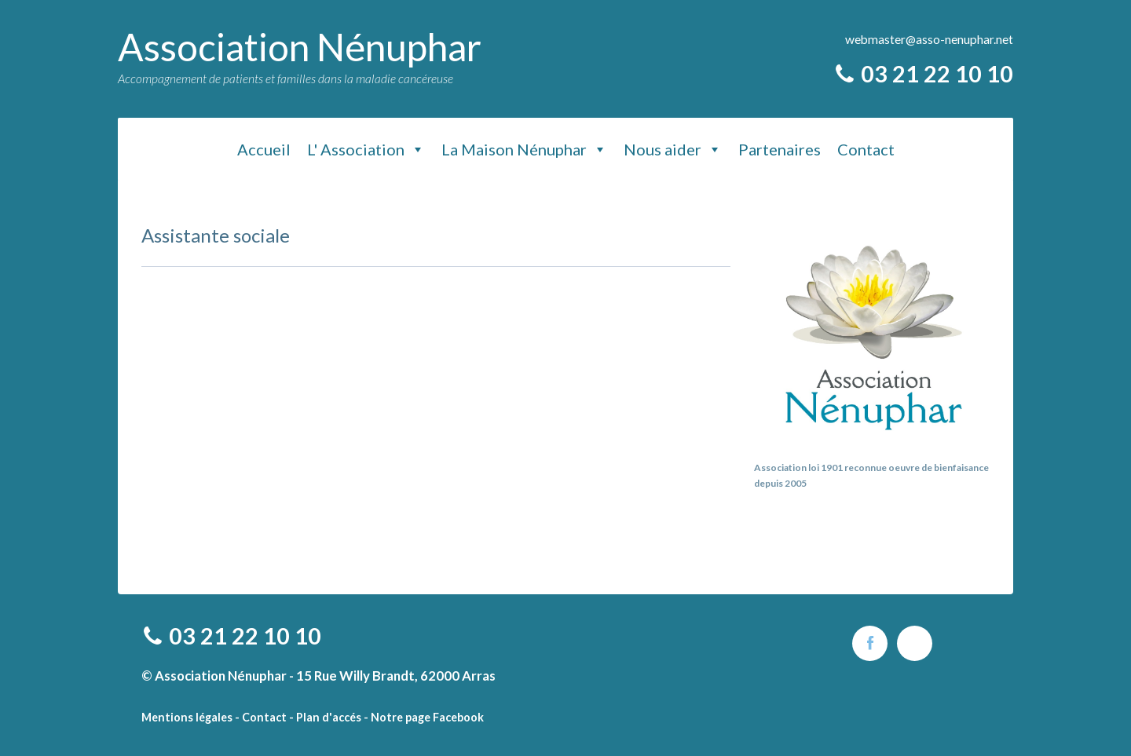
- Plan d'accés (325, 717)
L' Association (366, 149)
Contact (866, 149)
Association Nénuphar (299, 46)
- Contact (261, 717)
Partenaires (779, 149)
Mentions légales (186, 717)
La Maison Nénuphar (524, 149)
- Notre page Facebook (424, 717)
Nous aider (673, 149)
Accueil (264, 149)
